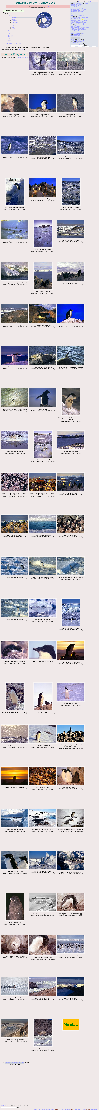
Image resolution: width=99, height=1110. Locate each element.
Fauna (75, 30)
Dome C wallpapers (75, 6)
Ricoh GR (73, 26)
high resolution (82, 29)
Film (72, 25)
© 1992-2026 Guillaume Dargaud (42, 6)
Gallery (72, 15)
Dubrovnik (73, 20)
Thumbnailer (81, 40)
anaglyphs (74, 29)
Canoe (84, 20)
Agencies (73, 36)
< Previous (79, 41)
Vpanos (86, 3)
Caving (78, 18)
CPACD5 (10, 40)
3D (71, 29)
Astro (82, 33)
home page (93, 1109)
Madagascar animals (76, 22)
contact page (66, 1109)
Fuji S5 (78, 26)
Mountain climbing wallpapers (78, 8)
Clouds (72, 33)
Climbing (80, 1)
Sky (13, 27)
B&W (76, 15)
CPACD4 (10, 38)
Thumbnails (74, 40)
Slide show (79, 4)
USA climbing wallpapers (77, 11)
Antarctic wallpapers (76, 5)
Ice (13, 24)
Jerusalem (76, 21)
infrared (87, 30)
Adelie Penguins (22, 57)
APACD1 (10, 16)
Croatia (78, 20)
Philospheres (85, 17)
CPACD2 (10, 35)
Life (13, 25)
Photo (89, 1)
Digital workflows (75, 27)
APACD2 (10, 30)
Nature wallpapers (75, 12)
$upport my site (75, 42)
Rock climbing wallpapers (77, 10)
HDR (83, 28)
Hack (83, 1)
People (84, 22)
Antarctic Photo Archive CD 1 (14, 1063)
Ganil (75, 34)
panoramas (80, 3)
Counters (3, 1105)
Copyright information (76, 35)
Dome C (14, 20)
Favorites (73, 4)
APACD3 (10, 32)
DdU (13, 19)
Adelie (14, 17)
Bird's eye (77, 17)
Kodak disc (73, 32)
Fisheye (73, 17)
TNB (13, 29)
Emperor (15, 22)
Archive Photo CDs (75, 38)
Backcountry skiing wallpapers (78, 9)
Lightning (77, 33)
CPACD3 (10, 37)
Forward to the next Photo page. (44, 1109)
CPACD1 (10, 33)
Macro (72, 30)
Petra (72, 21)
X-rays (78, 34)
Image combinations (76, 28)
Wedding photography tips (83, 23)
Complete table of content (12, 43)
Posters (73, 39)
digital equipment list (79, 25)
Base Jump (73, 18)
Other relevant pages (76, 44)
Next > (83, 41)
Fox (79, 30)
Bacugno (82, 21)
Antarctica (75, 1)
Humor (86, 1)
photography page (80, 1109)
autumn (82, 30)
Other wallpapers (75, 14)
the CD (21, 49)
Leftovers (81, 15)
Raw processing (85, 27)
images (75, 3)
